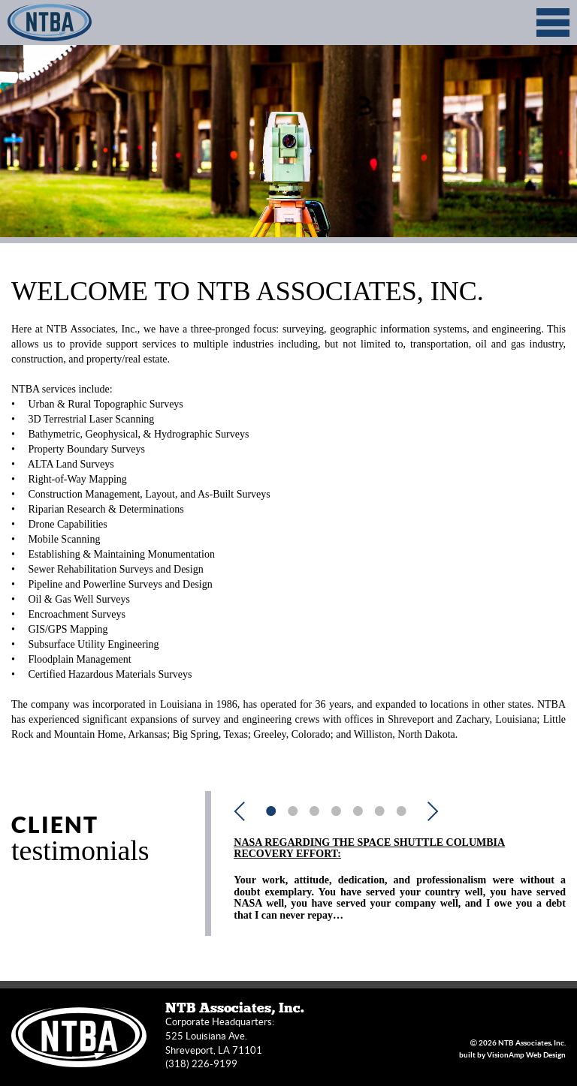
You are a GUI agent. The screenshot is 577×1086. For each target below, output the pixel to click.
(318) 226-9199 (201, 1063)
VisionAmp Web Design (526, 1055)
